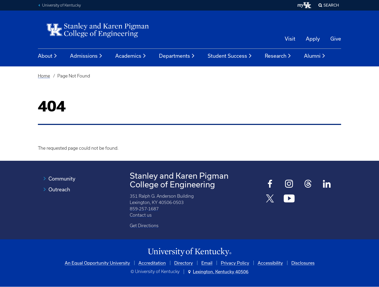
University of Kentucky (61, 5)
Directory (183, 262)
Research (278, 56)
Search (331, 5)
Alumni (315, 56)
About (47, 56)
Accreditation (152, 262)
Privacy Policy (235, 262)
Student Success (230, 56)
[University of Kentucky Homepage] (189, 252)
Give (335, 39)
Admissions (86, 56)
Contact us (141, 215)
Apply (313, 39)
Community (61, 179)
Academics (130, 56)
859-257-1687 (144, 208)
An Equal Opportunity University (97, 262)
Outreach (59, 189)
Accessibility (270, 262)
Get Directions (144, 225)
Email (206, 262)
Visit (290, 39)
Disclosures (303, 262)
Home (44, 76)
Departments (177, 56)
